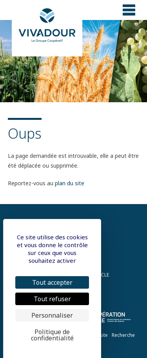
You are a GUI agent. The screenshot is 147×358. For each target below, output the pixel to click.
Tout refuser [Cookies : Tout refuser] (52, 299)
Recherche (123, 335)
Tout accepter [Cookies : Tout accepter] (52, 282)
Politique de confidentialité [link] (52, 334)
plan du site (69, 183)
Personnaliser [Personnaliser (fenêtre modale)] (52, 315)
